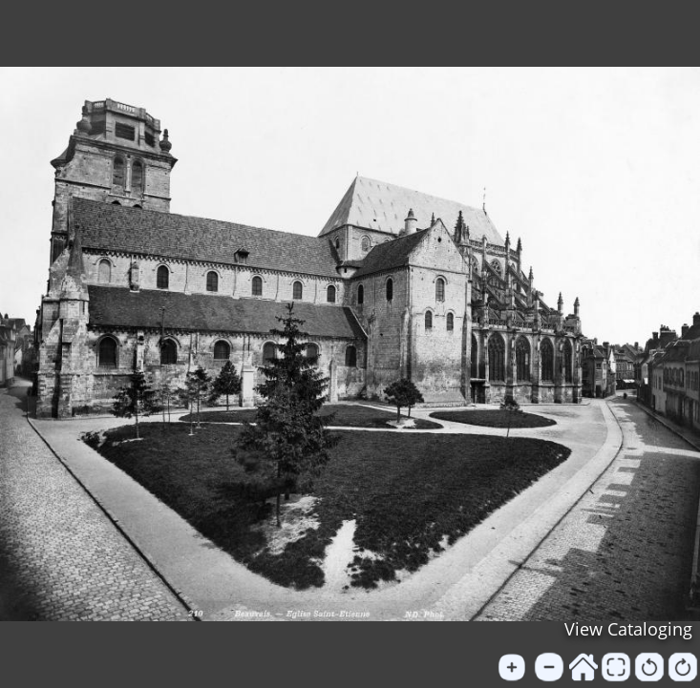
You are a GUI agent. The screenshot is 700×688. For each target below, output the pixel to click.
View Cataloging (628, 628)
